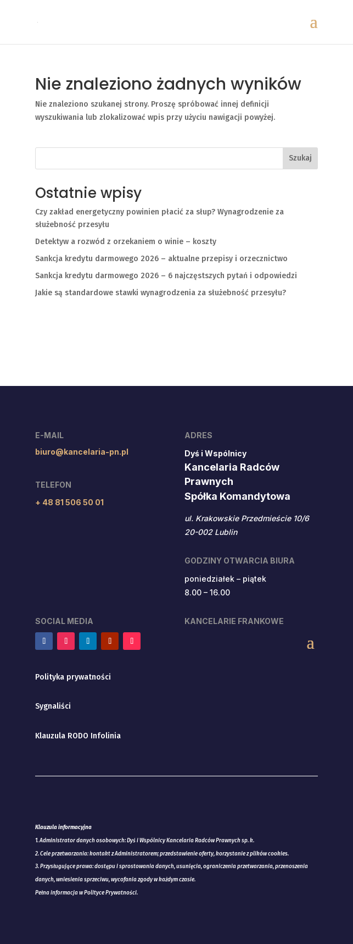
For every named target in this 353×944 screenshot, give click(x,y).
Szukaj (300, 158)
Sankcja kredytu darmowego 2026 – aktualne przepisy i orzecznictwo (161, 258)
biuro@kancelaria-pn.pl (81, 451)
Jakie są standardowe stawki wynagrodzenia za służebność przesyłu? (160, 292)
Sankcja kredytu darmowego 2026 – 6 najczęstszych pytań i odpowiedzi (166, 275)
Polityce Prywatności (110, 893)
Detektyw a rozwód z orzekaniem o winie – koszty (125, 241)
